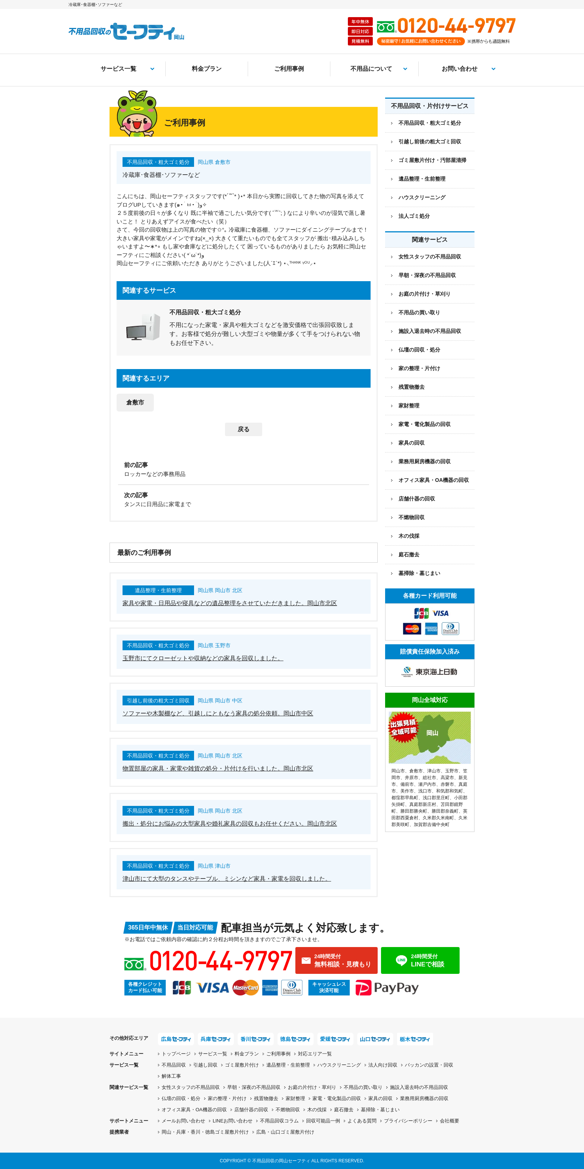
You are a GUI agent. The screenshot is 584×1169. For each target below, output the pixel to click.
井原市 (411, 777)
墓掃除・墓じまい (419, 573)
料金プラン (207, 69)
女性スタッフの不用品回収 (430, 257)
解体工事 (171, 1076)
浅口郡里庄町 (436, 797)
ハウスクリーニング (339, 1065)
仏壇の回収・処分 (419, 350)
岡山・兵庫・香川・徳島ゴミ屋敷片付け (205, 1132)
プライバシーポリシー (408, 1121)
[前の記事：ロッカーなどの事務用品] (243, 469)
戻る (244, 429)
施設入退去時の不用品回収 (430, 331)
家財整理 (409, 406)
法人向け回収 (382, 1065)
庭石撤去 (409, 555)
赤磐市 (447, 784)
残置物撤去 (412, 387)
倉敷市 (135, 402)
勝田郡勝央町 (413, 811)
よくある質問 (362, 1121)
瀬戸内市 (427, 784)
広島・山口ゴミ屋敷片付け (285, 1132)
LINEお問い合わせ (233, 1121)
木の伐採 (409, 536)
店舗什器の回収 (417, 499)
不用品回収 (174, 1065)
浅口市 (425, 791)
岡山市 (398, 770)
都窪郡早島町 (404, 797)
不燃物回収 (412, 517)
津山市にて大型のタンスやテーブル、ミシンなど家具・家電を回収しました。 (227, 879)
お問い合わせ (459, 69)
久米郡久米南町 (438, 817)
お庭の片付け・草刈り (425, 294)
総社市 (429, 777)
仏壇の (181, 1098)
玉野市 (451, 770)
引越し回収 (205, 1065)
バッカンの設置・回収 (429, 1065)
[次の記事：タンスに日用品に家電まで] (243, 499)
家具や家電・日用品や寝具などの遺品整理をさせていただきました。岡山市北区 (230, 603)
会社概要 (449, 1121)
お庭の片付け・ (312, 1087)
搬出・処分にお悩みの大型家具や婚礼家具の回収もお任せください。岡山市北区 (230, 823)
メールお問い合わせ (183, 1121)
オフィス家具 (434, 480)
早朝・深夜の (253, 1087)
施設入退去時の (419, 1087)
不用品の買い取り (419, 312)
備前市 (407, 784)
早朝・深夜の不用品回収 (427, 275)
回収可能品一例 (323, 1121)
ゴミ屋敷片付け (242, 1065)
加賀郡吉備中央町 (432, 824)
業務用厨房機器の (425, 461)
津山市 (434, 770)
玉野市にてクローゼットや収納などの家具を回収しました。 (203, 658)
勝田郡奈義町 (445, 811)
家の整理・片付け (419, 368)
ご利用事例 (289, 69)
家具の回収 (412, 443)
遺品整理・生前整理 (288, 1065)
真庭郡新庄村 (422, 804)
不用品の (363, 1087)
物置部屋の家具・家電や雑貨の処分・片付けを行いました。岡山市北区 (218, 768)
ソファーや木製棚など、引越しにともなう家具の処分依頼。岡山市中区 (218, 713)
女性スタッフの (191, 1087)
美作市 (407, 791)
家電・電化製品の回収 (425, 424)
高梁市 (447, 777)
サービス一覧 (118, 69)
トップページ (176, 1054)
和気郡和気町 (449, 791)
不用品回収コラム (279, 1121)
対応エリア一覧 (315, 1054)
